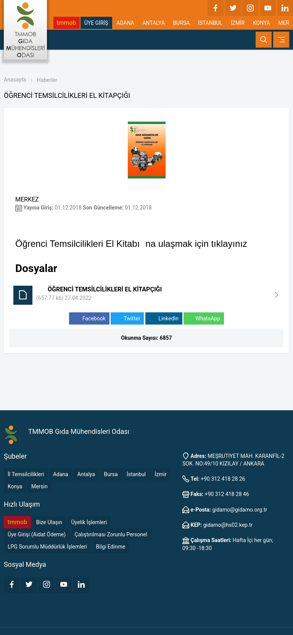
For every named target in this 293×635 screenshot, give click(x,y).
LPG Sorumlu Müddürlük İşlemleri (47, 547)
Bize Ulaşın (49, 522)
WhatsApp (203, 318)
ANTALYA (153, 23)
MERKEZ (27, 199)
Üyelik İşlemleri (89, 522)
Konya (15, 486)
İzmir (160, 474)
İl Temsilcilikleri (26, 474)
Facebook (89, 318)
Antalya (86, 474)
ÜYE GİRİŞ (96, 23)
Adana (60, 474)
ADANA (125, 23)
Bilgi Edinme (111, 547)
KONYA (261, 23)
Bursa (111, 474)
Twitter (127, 318)
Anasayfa (15, 80)
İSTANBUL (210, 23)
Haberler (47, 80)
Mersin (39, 486)
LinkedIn (164, 318)
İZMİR (238, 23)
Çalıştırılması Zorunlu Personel (111, 534)
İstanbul (136, 474)
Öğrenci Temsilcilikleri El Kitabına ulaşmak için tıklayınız (131, 243)
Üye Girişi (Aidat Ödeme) (37, 534)
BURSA (181, 23)
